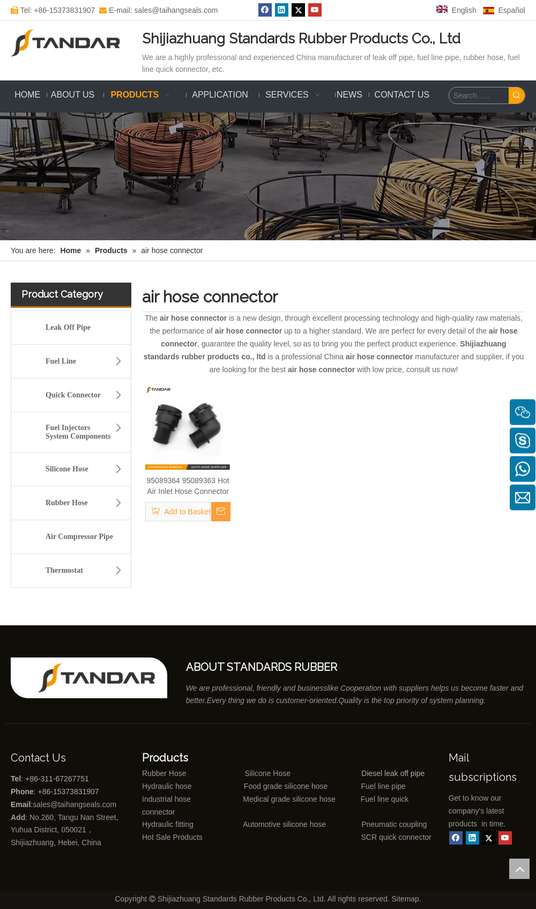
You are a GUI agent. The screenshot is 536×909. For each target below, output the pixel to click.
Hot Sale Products (172, 837)
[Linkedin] (472, 838)
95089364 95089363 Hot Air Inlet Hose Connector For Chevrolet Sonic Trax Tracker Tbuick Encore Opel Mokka (187, 486)
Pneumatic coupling (394, 824)
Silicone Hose (87, 469)
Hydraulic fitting (167, 824)
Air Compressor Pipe (79, 537)
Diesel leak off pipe (393, 773)
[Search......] (479, 95)
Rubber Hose (87, 503)
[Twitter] (488, 838)
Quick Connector (87, 395)
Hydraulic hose (167, 786)
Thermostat (87, 570)
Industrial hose (166, 799)
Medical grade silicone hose (289, 799)
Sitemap (405, 899)
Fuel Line (87, 361)
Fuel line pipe (383, 786)
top (519, 869)
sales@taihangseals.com (75, 804)
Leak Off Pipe (68, 327)
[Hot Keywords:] (517, 95)
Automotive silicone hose (265, 824)
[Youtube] (505, 838)
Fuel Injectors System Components (87, 430)
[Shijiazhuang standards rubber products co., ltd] (102, 678)
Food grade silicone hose (287, 786)
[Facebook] (456, 838)
